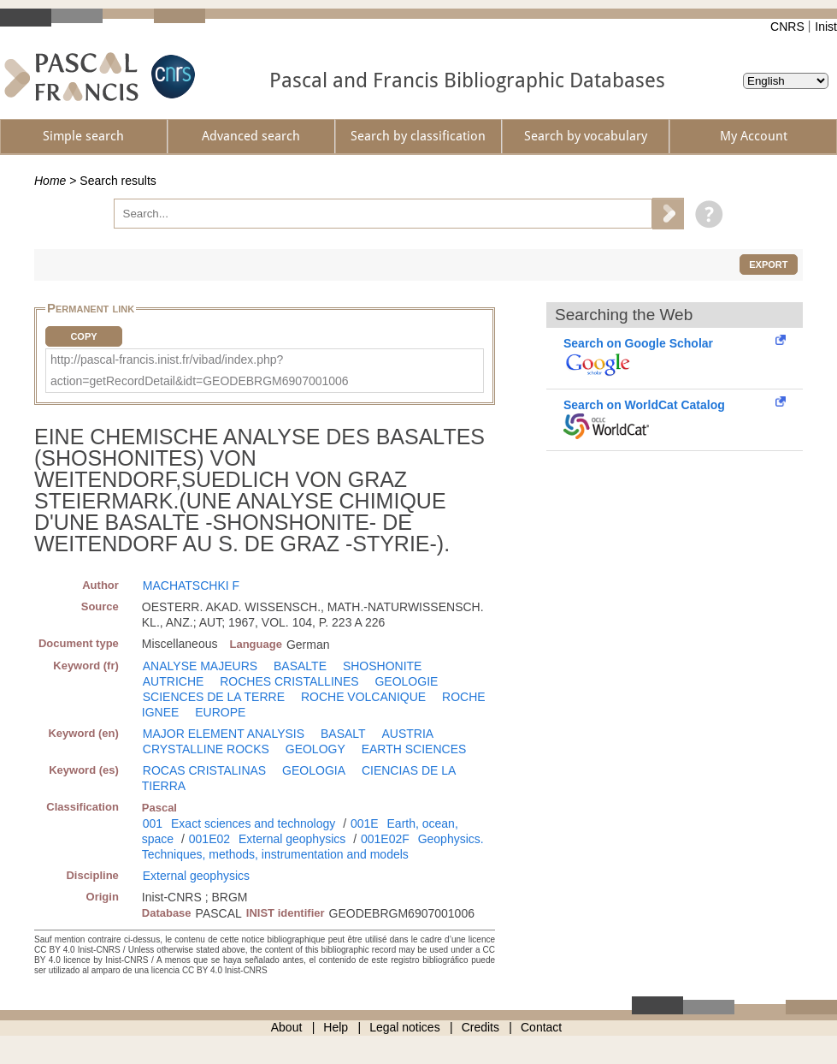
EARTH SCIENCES (414, 749)
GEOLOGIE (406, 681)
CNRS (787, 26)
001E (365, 823)
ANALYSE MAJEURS (200, 666)
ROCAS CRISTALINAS (204, 770)
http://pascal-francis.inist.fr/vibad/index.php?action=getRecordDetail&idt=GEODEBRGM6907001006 (199, 370)
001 (152, 823)
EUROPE (220, 712)
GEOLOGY (315, 749)
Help (335, 1027)
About (287, 1027)
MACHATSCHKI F (191, 585)
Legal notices (404, 1027)
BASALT (343, 733)
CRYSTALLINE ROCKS (206, 749)
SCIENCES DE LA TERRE (214, 697)
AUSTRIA (408, 733)
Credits (480, 1027)
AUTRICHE (173, 681)
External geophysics (292, 839)
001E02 (209, 839)
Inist (826, 26)
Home (50, 180)
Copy (83, 336)
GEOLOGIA (313, 770)
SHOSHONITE (382, 666)
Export (768, 264)
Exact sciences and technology (253, 823)
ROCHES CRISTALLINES (289, 681)
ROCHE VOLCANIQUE (363, 697)
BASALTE (300, 666)
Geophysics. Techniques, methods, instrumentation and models (313, 846)
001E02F (385, 839)
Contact (541, 1027)
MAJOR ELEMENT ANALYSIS (223, 733)
